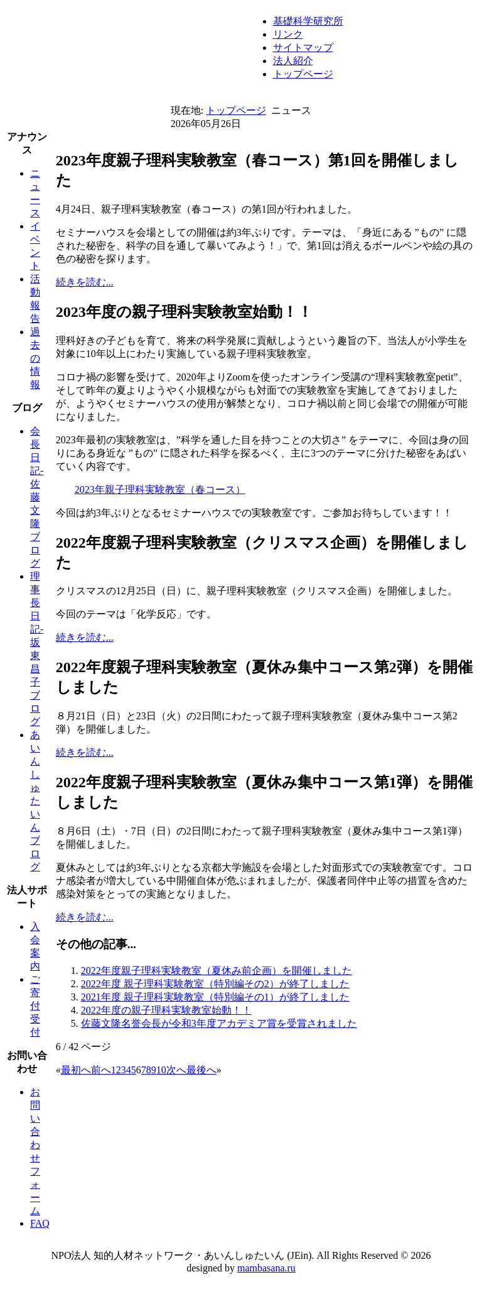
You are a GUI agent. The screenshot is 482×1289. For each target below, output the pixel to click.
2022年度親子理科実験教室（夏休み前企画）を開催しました (216, 970)
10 (161, 1070)
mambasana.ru (266, 1268)
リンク (288, 34)
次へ (176, 1070)
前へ (101, 1070)
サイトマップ (303, 47)
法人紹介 (293, 60)
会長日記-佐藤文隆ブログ (36, 497)
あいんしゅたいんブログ (35, 800)
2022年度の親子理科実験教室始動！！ (166, 1010)
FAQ (40, 1223)
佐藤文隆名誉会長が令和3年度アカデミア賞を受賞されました (219, 1023)
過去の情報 (35, 358)
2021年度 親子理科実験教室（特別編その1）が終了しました (215, 997)
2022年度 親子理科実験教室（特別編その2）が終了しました (215, 983)
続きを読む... (85, 282)
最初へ (76, 1070)
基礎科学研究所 (308, 21)
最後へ (201, 1070)
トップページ (303, 74)
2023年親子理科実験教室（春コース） (160, 489)
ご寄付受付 (35, 1005)
